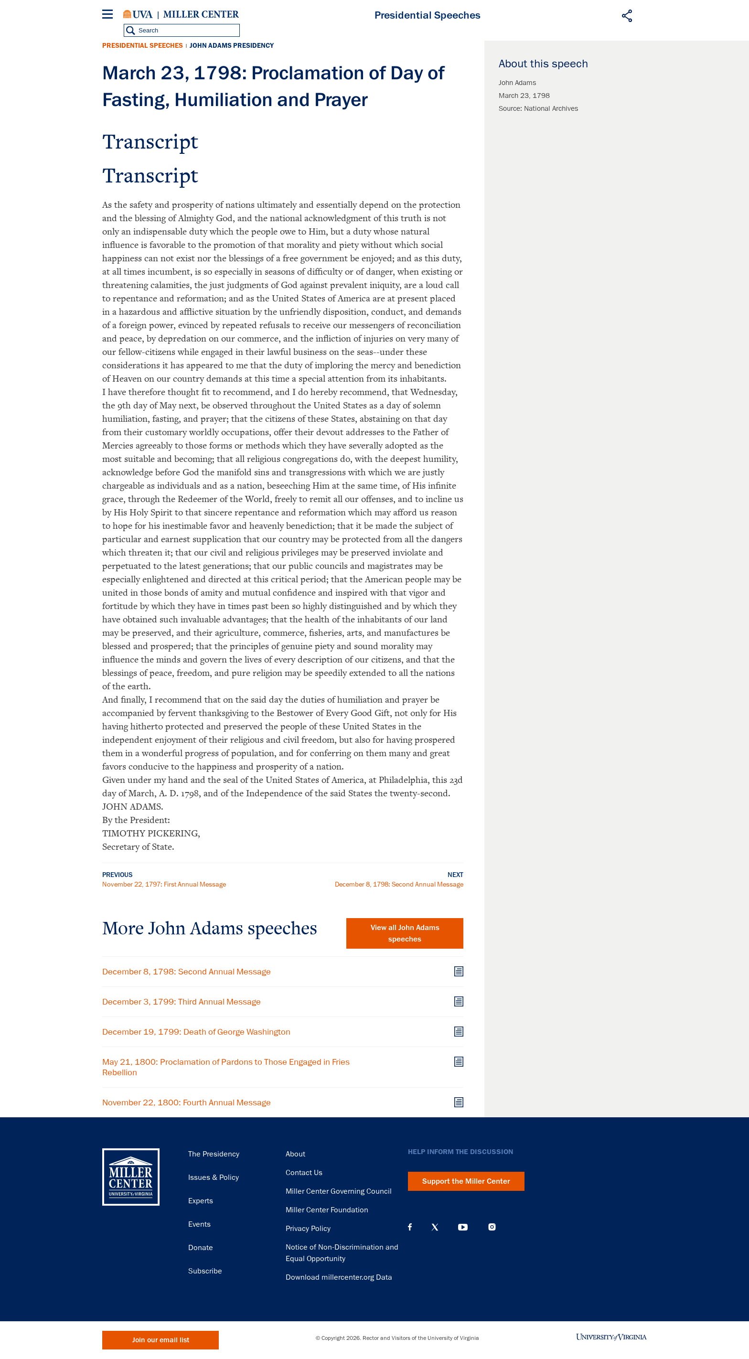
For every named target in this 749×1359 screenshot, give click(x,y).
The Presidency (213, 1154)
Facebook (410, 1227)
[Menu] (109, 15)
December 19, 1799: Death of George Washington (196, 1032)
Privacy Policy (308, 1228)
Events (199, 1224)
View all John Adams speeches (405, 933)
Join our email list (160, 1340)
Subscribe (205, 1271)
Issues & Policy (213, 1177)
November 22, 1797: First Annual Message (164, 884)
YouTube (463, 1227)
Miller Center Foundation (327, 1210)
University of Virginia (138, 14)
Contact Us (304, 1172)
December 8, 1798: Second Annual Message (399, 884)
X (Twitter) (434, 1227)
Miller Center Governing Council (339, 1191)
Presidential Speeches (142, 45)
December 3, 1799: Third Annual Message (181, 1001)
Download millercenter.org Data (339, 1277)
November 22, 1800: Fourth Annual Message (186, 1102)
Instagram (492, 1227)
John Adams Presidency (232, 45)
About (295, 1154)
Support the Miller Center (466, 1181)
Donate (200, 1247)
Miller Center (201, 14)
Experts (200, 1201)
